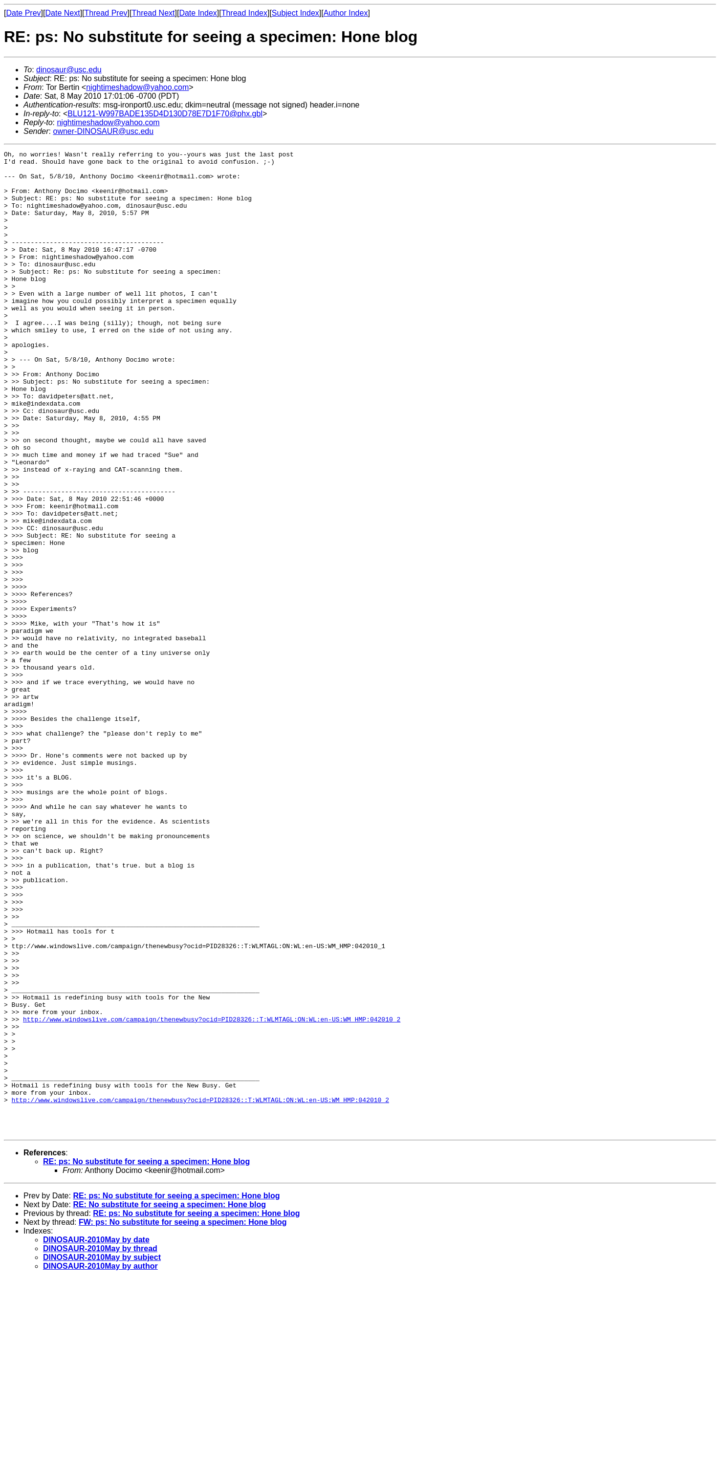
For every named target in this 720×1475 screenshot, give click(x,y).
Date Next (62, 13)
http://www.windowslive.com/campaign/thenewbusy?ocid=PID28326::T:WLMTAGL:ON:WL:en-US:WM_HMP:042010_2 (211, 1193)
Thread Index (244, 13)
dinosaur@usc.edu (69, 69)
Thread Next (153, 13)
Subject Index (295, 13)
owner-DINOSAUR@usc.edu (103, 131)
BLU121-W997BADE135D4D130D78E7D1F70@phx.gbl (164, 113)
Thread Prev (106, 13)
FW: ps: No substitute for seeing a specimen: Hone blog (183, 1418)
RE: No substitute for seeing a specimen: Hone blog (169, 1401)
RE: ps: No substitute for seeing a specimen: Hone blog (146, 1358)
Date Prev (23, 13)
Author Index (346, 13)
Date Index (198, 13)
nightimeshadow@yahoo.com (137, 87)
